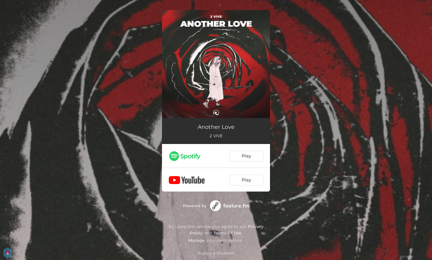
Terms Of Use (227, 232)
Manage (196, 240)
